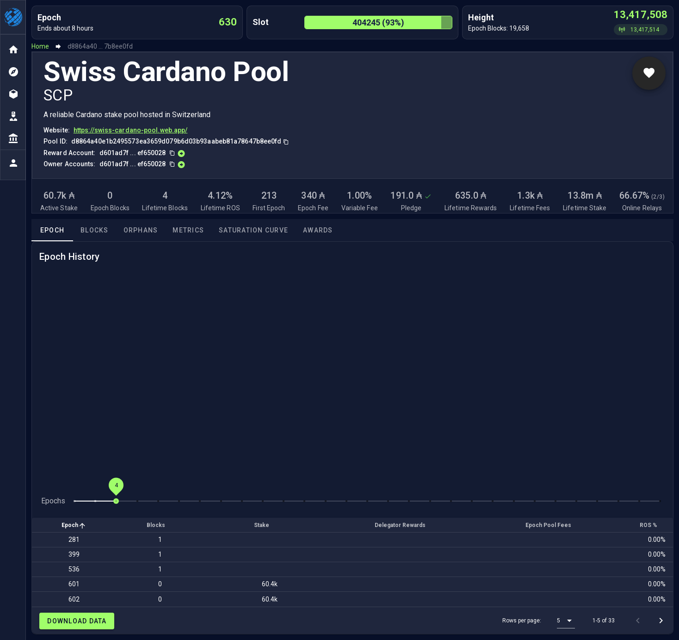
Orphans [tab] (140, 230)
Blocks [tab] (94, 230)
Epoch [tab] (52, 230)
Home (40, 46)
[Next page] (661, 620)
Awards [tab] (318, 230)
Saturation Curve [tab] (253, 230)
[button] (566, 620)
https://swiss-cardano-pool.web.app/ (131, 130)
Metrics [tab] (188, 230)
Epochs (53, 500)
